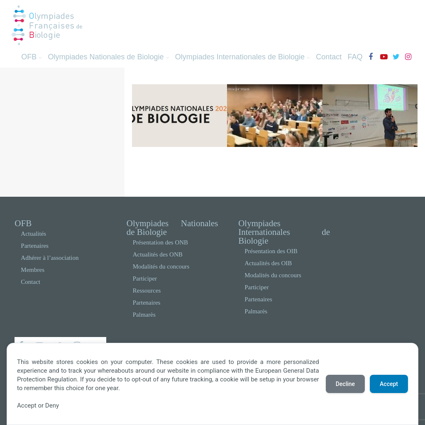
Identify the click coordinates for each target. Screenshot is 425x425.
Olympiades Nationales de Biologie (108, 57)
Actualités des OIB (268, 263)
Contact (329, 57)
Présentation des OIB (270, 251)
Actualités (33, 233)
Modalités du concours (161, 266)
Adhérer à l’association (49, 257)
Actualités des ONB (158, 254)
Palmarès (144, 314)
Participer (145, 278)
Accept (389, 384)
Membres (32, 269)
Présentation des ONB (160, 242)
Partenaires (35, 245)
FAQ (354, 57)
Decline (345, 384)
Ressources (147, 290)
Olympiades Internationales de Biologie (242, 57)
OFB (31, 57)
